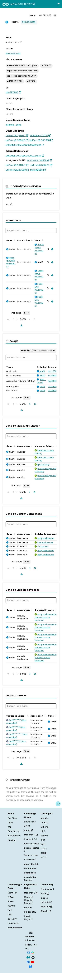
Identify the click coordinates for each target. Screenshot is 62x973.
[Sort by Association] (31, 240)
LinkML (10, 901)
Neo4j (28, 830)
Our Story (12, 818)
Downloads (30, 821)
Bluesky (46, 911)
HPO (43, 831)
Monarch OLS (31, 892)
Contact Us (13, 831)
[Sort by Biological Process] (55, 609)
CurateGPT (13, 923)
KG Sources (30, 868)
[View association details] (52, 249)
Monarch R (31, 834)
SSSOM (11, 905)
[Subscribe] (28, 952)
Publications (13, 835)
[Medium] (28, 957)
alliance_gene (13, 124)
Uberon (44, 822)
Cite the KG (30, 859)
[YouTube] (32, 962)
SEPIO (44, 853)
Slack (45, 893)
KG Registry (30, 912)
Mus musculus (13, 53)
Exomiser (12, 892)
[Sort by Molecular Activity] (55, 445)
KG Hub (28, 907)
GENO (44, 848)
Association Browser (30, 878)
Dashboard (30, 872)
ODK (9, 914)
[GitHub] (33, 957)
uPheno (44, 827)
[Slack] (32, 952)
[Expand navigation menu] (58, 4)
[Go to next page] (29, 404)
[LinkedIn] (28, 962)
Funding (11, 840)
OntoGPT (12, 919)
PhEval (10, 897)
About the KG (31, 864)
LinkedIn (46, 902)
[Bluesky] (30, 966)
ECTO (43, 857)
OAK (9, 910)
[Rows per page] (26, 313)
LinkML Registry (28, 918)
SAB (9, 827)
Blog (44, 898)
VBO (43, 844)
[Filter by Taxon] (38, 350)
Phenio (44, 835)
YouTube (46, 906)
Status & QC (30, 839)
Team (10, 822)
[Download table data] (21, 325)
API (27, 826)
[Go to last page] (34, 404)
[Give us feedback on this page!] (58, 803)
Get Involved (47, 889)
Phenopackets (14, 927)
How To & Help (31, 843)
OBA (43, 840)
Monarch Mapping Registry (28, 900)
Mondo (44, 818)
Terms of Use (31, 855)
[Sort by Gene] (14, 240)
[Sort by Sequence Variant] (27, 715)
